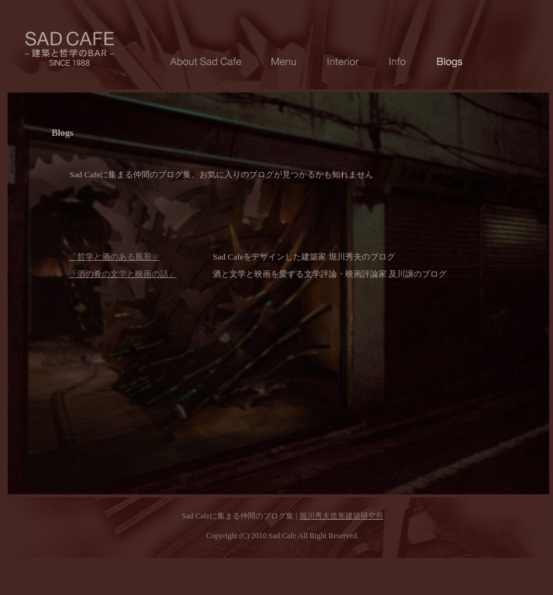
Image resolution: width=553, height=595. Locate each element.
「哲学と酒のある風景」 (114, 256)
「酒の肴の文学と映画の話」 (122, 274)
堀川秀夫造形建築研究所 (341, 515)
